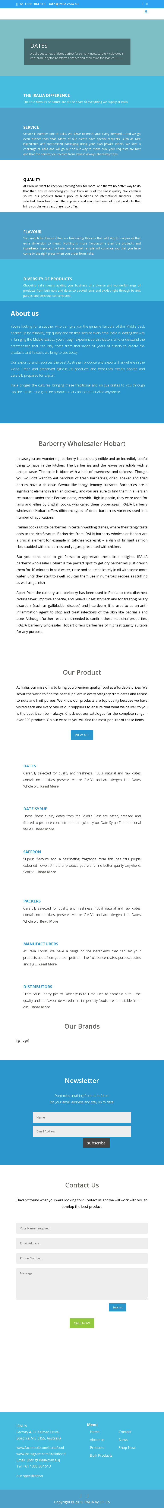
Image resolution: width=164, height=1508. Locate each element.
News (123, 1439)
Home (95, 1431)
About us (97, 1439)
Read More (49, 786)
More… (119, 61)
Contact (125, 1431)
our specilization (29, 1476)
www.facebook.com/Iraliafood (40, 1447)
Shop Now (127, 1447)
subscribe (96, 1143)
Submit (118, 1307)
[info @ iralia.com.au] (43, 1460)
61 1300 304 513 (38, 1466)
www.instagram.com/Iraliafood (40, 1453)
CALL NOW (82, 1323)
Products (97, 1447)
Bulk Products (101, 1455)
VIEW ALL (82, 735)
